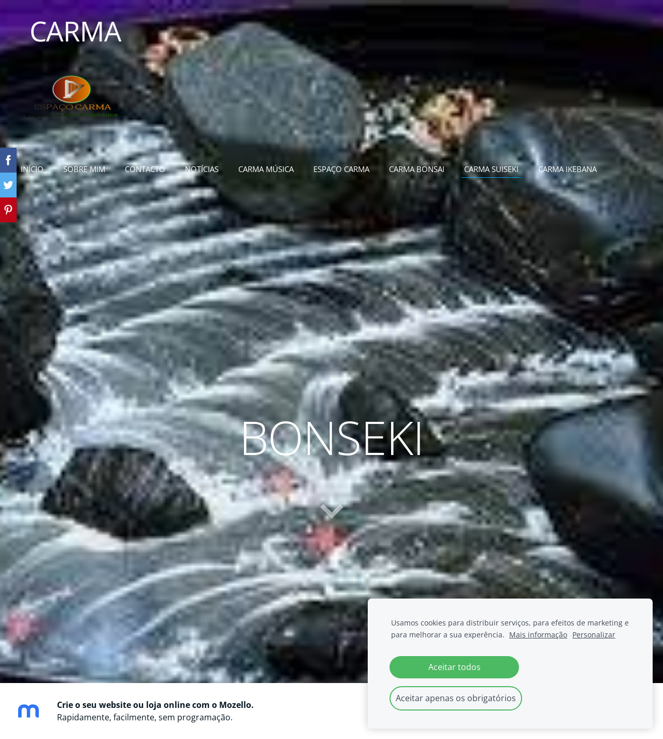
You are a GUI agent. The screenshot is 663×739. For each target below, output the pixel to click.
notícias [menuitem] (202, 169)
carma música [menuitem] (266, 169)
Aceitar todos (454, 667)
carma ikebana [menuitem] (567, 169)
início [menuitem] (32, 169)
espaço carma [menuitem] (341, 169)
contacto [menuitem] (145, 169)
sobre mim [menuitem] (84, 169)
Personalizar (593, 634)
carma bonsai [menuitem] (416, 169)
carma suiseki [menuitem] (491, 169)
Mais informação (538, 634)
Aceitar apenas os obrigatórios (456, 698)
